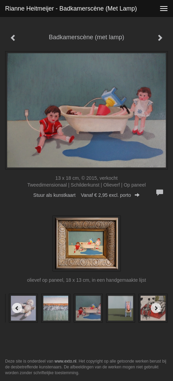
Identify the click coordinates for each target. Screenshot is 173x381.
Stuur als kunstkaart (86, 195)
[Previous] (17, 308)
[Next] (156, 308)
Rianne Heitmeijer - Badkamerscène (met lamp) (71, 8)
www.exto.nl (65, 361)
